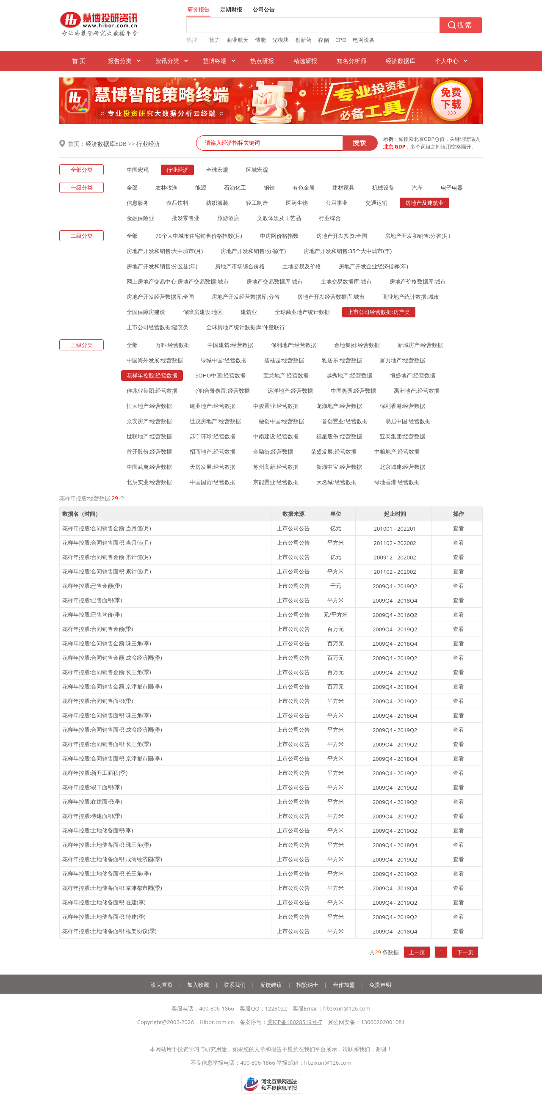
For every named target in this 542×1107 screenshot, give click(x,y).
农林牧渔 (166, 187)
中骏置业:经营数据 (276, 406)
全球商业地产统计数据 (302, 312)
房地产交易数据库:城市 (274, 281)
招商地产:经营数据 (212, 451)
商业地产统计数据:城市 (410, 296)
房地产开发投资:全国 (341, 236)
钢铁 (269, 187)
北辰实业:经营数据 (149, 482)
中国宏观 (138, 169)
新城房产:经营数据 (420, 345)
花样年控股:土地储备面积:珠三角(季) (106, 844)
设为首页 (162, 985)
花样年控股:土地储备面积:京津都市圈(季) (112, 888)
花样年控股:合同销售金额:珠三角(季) (106, 643)
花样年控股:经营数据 (152, 375)
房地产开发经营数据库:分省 (245, 296)
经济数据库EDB (106, 144)
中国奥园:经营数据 (353, 390)
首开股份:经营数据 (149, 451)
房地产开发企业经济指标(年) (373, 266)
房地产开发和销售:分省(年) (253, 251)
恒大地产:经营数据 (149, 406)
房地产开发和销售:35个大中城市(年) (348, 251)
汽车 (417, 187)
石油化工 (235, 187)
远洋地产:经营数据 (290, 390)
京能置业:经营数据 (276, 482)
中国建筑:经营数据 (230, 345)
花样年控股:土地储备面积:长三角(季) (106, 873)
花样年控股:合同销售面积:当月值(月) (106, 542)
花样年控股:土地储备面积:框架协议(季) (109, 931)
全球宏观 (217, 169)
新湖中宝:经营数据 (339, 467)
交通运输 (376, 203)
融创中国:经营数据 (281, 421)
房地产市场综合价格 (240, 266)
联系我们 (235, 985)
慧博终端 (215, 61)
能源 (200, 187)
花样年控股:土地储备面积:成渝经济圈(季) (112, 859)
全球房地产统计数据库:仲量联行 (245, 327)
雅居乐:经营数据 (342, 360)
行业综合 (330, 218)
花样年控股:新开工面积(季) (94, 773)
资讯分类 (167, 61)
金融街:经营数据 (273, 451)
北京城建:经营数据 (402, 467)
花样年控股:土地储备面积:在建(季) (104, 902)
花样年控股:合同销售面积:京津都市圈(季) (112, 758)
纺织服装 (217, 203)
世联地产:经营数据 (149, 436)
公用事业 (337, 203)
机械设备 (383, 187)
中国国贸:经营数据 (212, 482)
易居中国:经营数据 (408, 421)
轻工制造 (257, 203)
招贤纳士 (307, 985)
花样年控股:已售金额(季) (92, 585)
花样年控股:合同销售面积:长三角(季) (106, 744)
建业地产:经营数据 (212, 406)
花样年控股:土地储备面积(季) (97, 830)
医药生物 (297, 203)
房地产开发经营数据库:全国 (160, 296)
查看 (458, 528)
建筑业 (249, 312)
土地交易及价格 (301, 266)
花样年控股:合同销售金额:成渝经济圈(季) (112, 657)
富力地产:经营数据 (402, 360)
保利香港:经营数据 (402, 406)
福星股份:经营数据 (339, 436)
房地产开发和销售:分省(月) (417, 236)
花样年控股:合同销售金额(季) (97, 629)
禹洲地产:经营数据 (416, 390)
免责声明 (380, 985)
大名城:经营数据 (336, 482)
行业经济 (148, 144)
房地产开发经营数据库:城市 (331, 296)
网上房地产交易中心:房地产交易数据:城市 (178, 281)
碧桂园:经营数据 (284, 360)
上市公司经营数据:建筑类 (157, 327)
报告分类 (120, 61)
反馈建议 (271, 985)
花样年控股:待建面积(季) (92, 816)
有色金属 (304, 187)
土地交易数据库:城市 (346, 281)
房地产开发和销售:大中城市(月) (165, 251)
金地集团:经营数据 (356, 345)
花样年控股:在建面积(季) (92, 801)
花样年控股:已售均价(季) (92, 614)
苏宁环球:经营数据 (212, 436)
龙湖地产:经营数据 (339, 406)
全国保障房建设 (146, 312)
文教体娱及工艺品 (279, 218)
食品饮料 (177, 203)
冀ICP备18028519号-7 (294, 1022)
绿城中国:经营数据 (223, 360)
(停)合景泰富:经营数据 (222, 390)
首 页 (78, 61)
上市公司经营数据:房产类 (378, 312)
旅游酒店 (228, 218)
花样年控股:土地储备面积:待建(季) (104, 916)
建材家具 (343, 187)
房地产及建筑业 (424, 203)
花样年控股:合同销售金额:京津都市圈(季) (112, 686)
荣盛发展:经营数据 (333, 451)
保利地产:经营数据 (293, 345)
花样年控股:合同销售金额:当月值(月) (106, 528)
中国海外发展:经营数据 (155, 360)
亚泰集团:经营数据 (402, 436)
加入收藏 (198, 985)
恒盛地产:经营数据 (412, 375)
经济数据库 (400, 61)
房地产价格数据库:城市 (418, 281)
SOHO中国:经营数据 (220, 375)
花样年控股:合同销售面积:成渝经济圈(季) (112, 729)
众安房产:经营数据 (149, 421)
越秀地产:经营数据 (349, 375)
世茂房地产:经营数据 (215, 421)
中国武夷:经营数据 (149, 467)
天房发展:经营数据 (212, 467)
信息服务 (138, 203)
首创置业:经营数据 (344, 421)
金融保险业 (140, 218)
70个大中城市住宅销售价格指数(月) (198, 236)
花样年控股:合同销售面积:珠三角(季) (106, 715)
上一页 (417, 952)
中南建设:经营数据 (276, 436)
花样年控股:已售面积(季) (92, 600)
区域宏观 (257, 169)
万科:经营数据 (172, 345)
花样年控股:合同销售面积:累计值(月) (106, 571)
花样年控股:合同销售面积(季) (97, 701)
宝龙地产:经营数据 (286, 375)
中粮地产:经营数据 (397, 451)
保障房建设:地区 (203, 312)
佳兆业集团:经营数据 (152, 390)
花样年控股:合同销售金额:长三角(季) (106, 672)
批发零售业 (185, 218)
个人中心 (447, 61)
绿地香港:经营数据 (397, 482)
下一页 (465, 952)
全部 (132, 187)
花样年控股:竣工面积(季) (92, 787)
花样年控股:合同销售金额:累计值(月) (106, 557)
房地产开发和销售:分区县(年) (162, 266)
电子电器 (452, 187)
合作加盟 (344, 985)
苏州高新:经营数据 (276, 467)
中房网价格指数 (279, 236)
